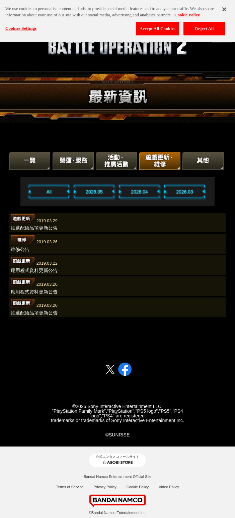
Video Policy (169, 487)
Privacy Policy (104, 487)
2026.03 (184, 192)
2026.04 (139, 192)
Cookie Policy (138, 487)
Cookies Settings (20, 26)
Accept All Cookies (157, 26)
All (49, 192)
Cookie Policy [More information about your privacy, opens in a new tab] (187, 12)
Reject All (204, 26)
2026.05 (94, 192)
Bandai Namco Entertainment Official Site (117, 477)
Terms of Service (69, 487)
